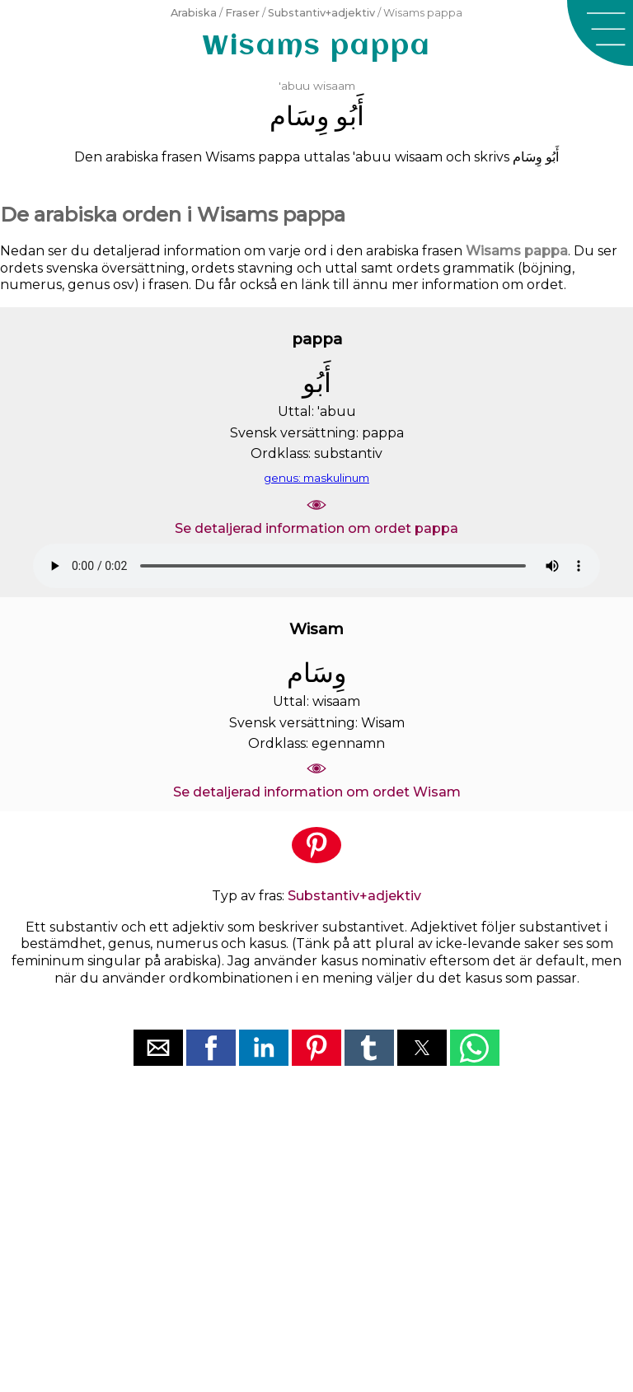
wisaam (334, 85)
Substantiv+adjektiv (321, 13)
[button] (600, 33)
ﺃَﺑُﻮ (349, 116)
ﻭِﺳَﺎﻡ (299, 116)
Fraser (242, 13)
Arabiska (194, 13)
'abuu (294, 85)
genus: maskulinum (316, 477)
